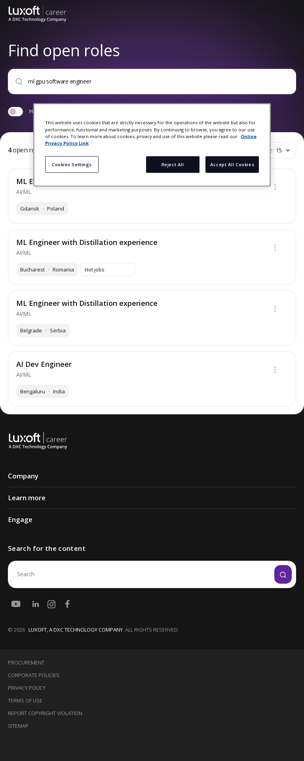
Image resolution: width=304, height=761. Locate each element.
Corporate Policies (33, 675)
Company (23, 475)
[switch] (15, 111)
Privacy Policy (27, 687)
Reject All (173, 164)
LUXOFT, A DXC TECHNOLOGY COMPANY (75, 629)
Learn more (27, 497)
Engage (20, 519)
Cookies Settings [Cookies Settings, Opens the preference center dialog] (72, 164)
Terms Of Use (25, 700)
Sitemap (18, 725)
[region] (152, 144)
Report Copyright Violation (45, 713)
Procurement (26, 662)
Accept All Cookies (232, 164)
